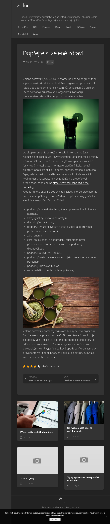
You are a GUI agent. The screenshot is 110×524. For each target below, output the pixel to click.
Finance (42, 28)
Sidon (23, 6)
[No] (106, 516)
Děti (33, 28)
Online (81, 28)
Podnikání (93, 28)
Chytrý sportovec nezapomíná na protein (82, 481)
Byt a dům (22, 28)
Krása (52, 28)
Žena (19, 36)
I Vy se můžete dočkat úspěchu (36, 434)
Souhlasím (55, 520)
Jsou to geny (27, 480)
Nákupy (71, 28)
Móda (61, 28)
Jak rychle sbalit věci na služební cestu (79, 432)
